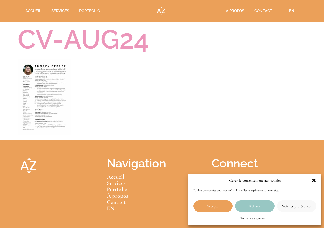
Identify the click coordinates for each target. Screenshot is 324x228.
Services (60, 11)
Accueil (33, 11)
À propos (235, 11)
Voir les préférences (297, 206)
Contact (263, 11)
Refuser (254, 206)
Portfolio (89, 11)
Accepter (213, 206)
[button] (313, 180)
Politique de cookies (252, 218)
